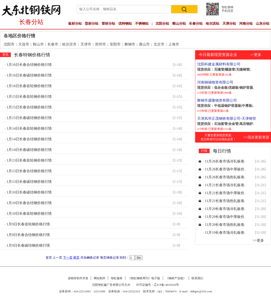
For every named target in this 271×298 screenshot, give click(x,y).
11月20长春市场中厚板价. (225, 217)
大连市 (23, 44)
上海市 (173, 44)
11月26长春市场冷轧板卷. (225, 161)
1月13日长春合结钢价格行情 (29, 171)
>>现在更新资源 (256, 137)
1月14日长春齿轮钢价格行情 (29, 128)
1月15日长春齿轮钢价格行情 (29, 96)
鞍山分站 (179, 23)
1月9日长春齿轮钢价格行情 (28, 224)
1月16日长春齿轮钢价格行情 (29, 86)
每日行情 (222, 150)
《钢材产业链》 (176, 278)
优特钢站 (125, 23)
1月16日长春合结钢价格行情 (29, 65)
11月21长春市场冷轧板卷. (225, 185)
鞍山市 (38, 44)
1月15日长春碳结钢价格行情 (29, 118)
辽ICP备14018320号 (166, 284)
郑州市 (100, 44)
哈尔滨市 (69, 44)
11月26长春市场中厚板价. (225, 169)
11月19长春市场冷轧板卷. (225, 232)
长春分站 (196, 23)
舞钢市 (129, 44)
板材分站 (75, 23)
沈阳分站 (162, 23)
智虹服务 (117, 278)
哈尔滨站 (212, 23)
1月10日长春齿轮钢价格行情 (29, 213)
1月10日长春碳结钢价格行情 (29, 192)
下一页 (67, 257)
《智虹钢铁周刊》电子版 (144, 278)
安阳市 (115, 44)
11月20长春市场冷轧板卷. (225, 209)
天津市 (85, 44)
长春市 (52, 44)
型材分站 (91, 23)
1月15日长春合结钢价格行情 (29, 107)
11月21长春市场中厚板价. (225, 193)
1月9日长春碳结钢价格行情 (28, 245)
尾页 (76, 257)
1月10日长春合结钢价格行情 (29, 203)
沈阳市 (9, 44)
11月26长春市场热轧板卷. (225, 177)
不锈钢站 (142, 23)
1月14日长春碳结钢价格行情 (29, 150)
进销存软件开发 (78, 278)
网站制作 (99, 278)
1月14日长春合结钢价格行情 (29, 139)
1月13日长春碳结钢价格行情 (29, 182)
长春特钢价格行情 (32, 54)
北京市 (159, 44)
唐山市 (144, 44)
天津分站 (229, 23)
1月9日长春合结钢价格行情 (28, 235)
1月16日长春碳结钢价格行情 (29, 75)
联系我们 (197, 278)
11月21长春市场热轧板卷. (225, 201)
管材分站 (108, 23)
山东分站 (262, 23)
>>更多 (255, 55)
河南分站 (246, 23)
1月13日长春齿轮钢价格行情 (29, 160)
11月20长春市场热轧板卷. (225, 224)
